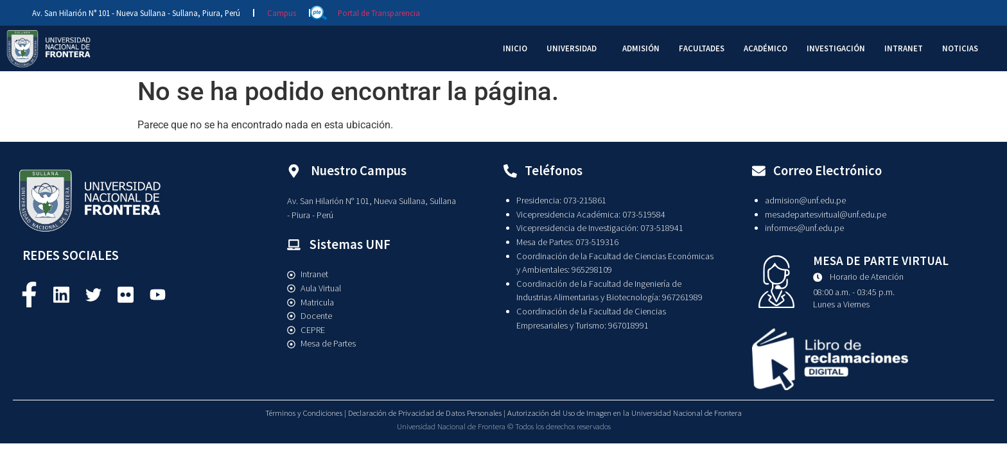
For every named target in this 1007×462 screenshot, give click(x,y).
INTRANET (903, 48)
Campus (281, 13)
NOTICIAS (960, 48)
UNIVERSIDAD (572, 48)
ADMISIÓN (641, 48)
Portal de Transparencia (379, 13)
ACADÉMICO (765, 48)
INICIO (515, 48)
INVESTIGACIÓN (836, 48)
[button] (575, 48)
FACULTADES (701, 48)
